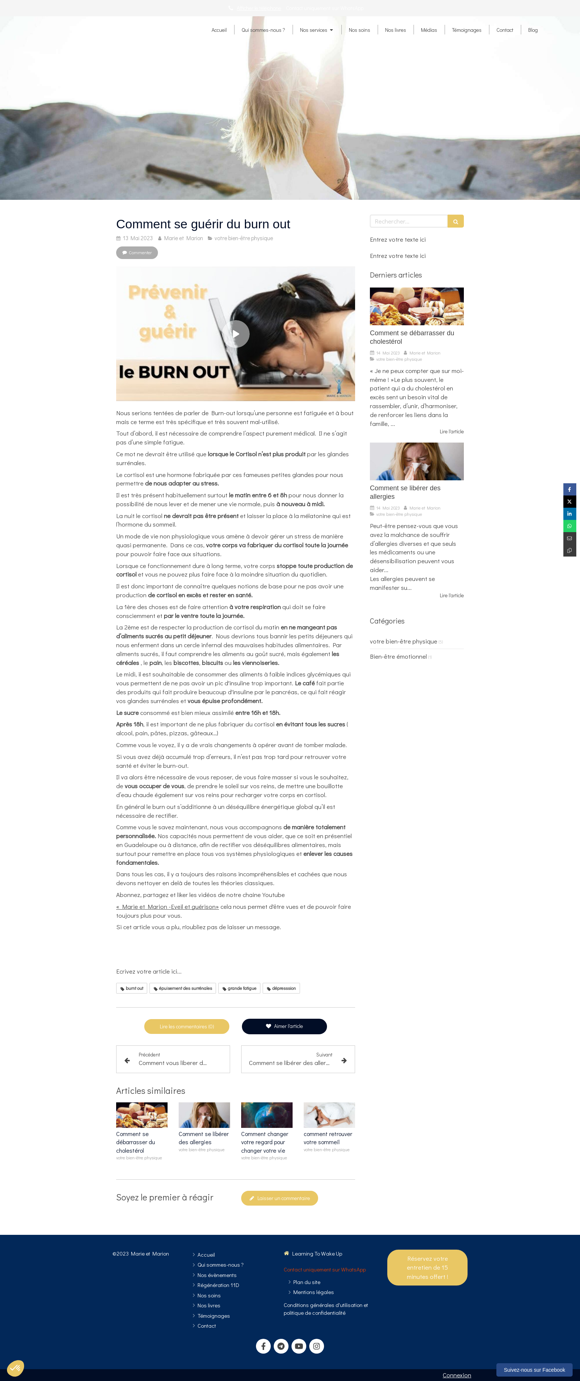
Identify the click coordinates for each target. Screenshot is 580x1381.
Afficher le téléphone (259, 7)
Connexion (457, 1375)
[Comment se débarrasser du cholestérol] (417, 306)
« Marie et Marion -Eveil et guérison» (167, 906)
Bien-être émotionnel (398, 656)
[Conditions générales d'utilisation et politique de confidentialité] (326, 1308)
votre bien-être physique (403, 641)
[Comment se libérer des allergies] (417, 461)
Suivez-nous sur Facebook (534, 1370)
